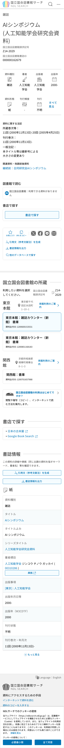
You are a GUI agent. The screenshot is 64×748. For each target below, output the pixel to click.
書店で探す (32, 215)
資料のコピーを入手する (16, 705)
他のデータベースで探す (21, 255)
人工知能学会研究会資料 (20, 549)
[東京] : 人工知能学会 (18, 588)
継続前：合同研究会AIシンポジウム (24, 168)
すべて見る (53, 104)
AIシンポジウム (14, 520)
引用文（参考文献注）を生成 (23, 242)
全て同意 (48, 742)
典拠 (32, 573)
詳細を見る (16, 732)
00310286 (11, 568)
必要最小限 (17, 742)
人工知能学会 (13, 563)
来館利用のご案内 (49, 305)
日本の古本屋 (18, 431)
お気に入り (10, 233)
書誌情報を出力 (16, 248)
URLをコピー (21, 233)
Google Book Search (23, 436)
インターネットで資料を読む (18, 700)
